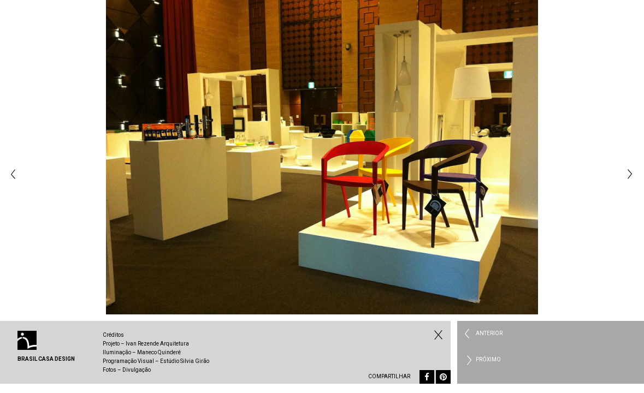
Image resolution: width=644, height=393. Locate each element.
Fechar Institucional (437, 334)
